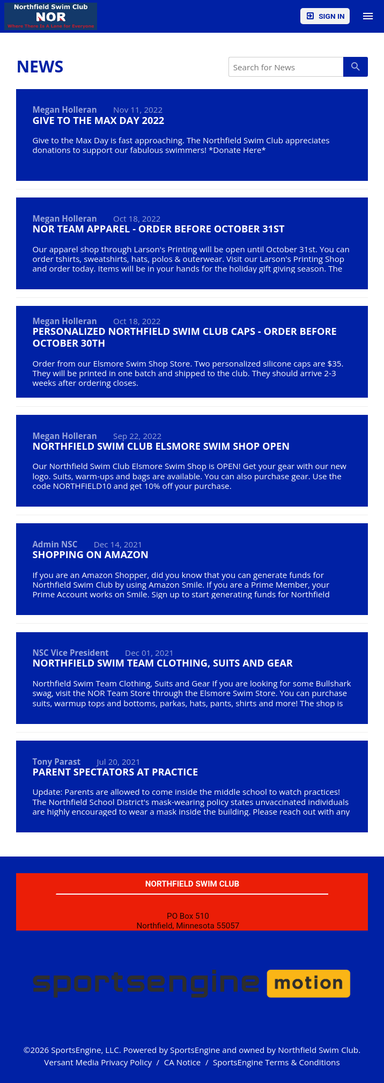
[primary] (355, 66)
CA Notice (182, 1062)
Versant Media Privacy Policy (98, 1062)
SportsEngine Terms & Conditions (276, 1062)
